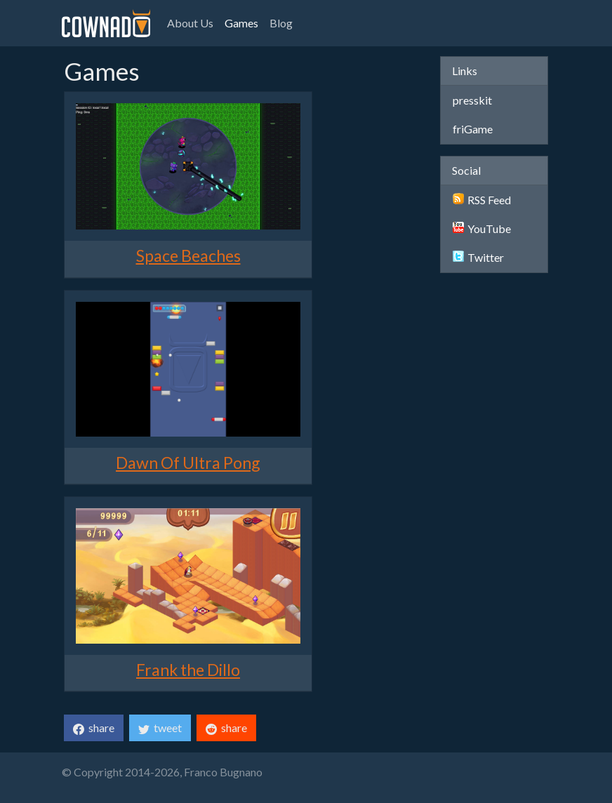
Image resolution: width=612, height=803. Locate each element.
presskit (472, 100)
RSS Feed (482, 199)
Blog (281, 22)
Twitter (478, 257)
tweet (160, 728)
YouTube (482, 228)
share (93, 728)
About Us (190, 22)
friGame (473, 128)
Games (241, 22)
